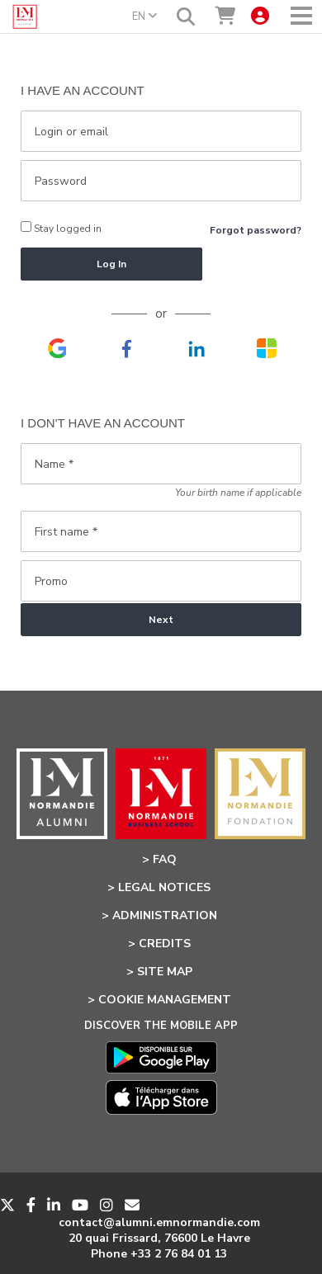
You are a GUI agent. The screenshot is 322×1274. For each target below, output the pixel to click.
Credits (165, 943)
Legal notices (164, 887)
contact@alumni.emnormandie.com (159, 1222)
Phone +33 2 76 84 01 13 (159, 1254)
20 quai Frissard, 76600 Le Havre (159, 1238)
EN (144, 16)
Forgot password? (255, 230)
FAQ (165, 859)
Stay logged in (61, 228)
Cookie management (164, 999)
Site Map (164, 971)
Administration (164, 915)
